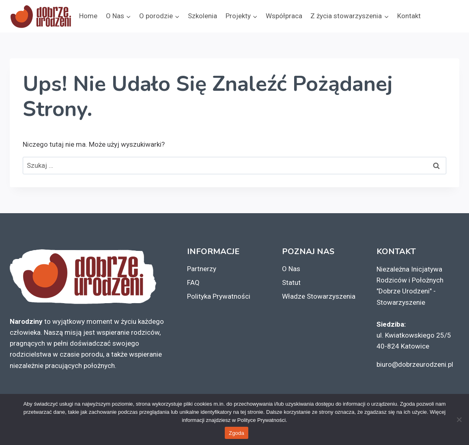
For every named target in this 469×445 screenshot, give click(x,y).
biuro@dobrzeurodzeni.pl (414, 364)
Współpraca (284, 16)
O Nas (291, 269)
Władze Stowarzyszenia (318, 296)
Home (88, 16)
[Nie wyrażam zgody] (459, 419)
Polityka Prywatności (218, 296)
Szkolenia (202, 16)
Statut (291, 282)
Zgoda (236, 433)
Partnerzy (201, 269)
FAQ (193, 282)
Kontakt (409, 16)
